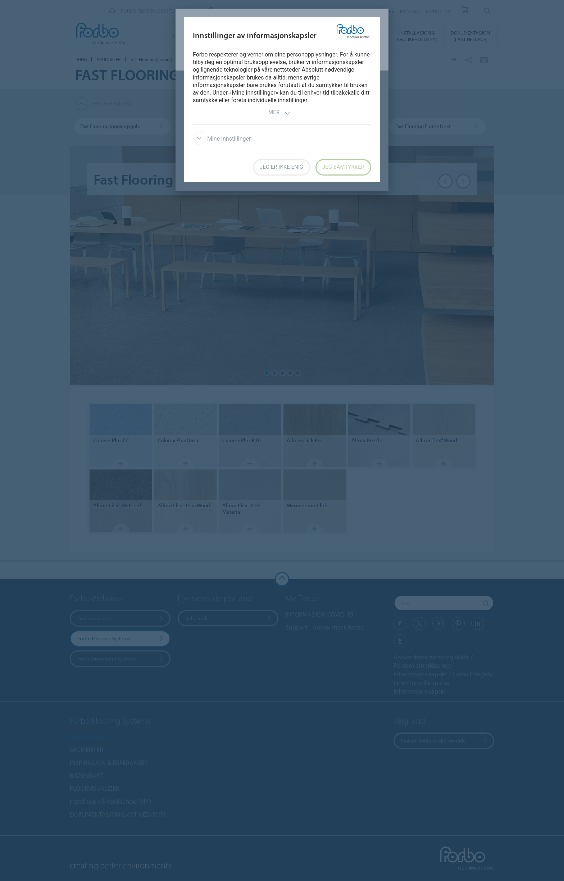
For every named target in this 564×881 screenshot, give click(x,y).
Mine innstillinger (222, 138)
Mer (279, 113)
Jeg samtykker (343, 167)
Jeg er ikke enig (281, 167)
